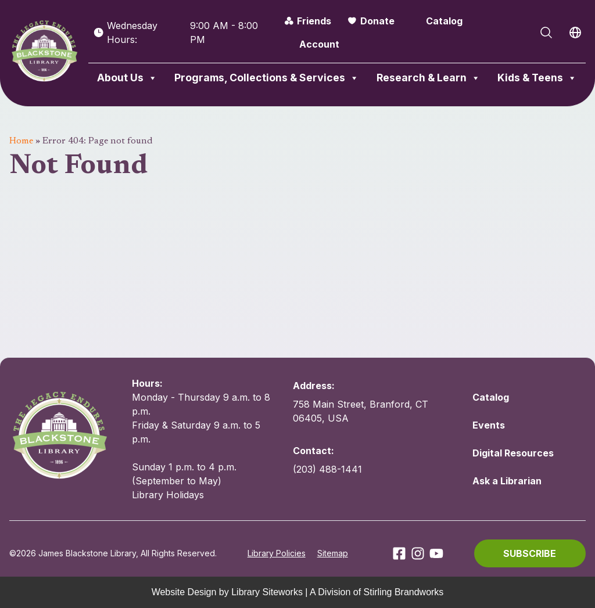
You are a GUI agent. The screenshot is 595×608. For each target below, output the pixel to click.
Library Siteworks (267, 592)
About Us (127, 77)
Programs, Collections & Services (266, 77)
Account (319, 44)
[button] (530, 553)
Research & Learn (429, 77)
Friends (314, 21)
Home (21, 141)
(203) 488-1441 (327, 469)
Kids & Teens (537, 77)
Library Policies (277, 553)
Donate (377, 21)
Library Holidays (168, 495)
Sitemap (332, 553)
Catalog (444, 21)
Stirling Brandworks (404, 592)
